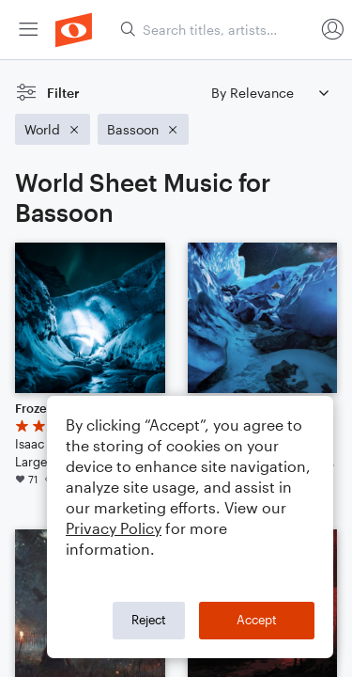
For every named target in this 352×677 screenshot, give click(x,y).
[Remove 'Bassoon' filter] (143, 129)
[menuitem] (28, 29)
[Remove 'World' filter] (52, 129)
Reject (148, 619)
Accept (257, 619)
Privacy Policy (113, 528)
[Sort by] (269, 92)
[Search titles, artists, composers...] (217, 30)
